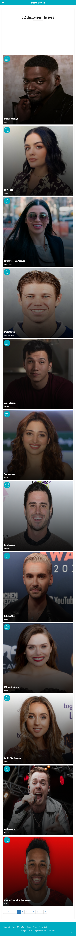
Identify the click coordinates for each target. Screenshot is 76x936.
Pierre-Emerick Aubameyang (17, 900)
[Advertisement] (38, 37)
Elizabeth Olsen (11, 687)
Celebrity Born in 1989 (38, 17)
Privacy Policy (32, 927)
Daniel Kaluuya (11, 119)
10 (41, 912)
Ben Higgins (9, 545)
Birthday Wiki (38, 2)
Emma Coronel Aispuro (14, 261)
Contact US (43, 927)
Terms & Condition (18, 927)
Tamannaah (9, 474)
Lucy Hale (8, 190)
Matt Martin (9, 332)
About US (6, 927)
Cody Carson (9, 829)
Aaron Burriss (10, 403)
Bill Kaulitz (9, 616)
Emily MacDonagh (12, 758)
